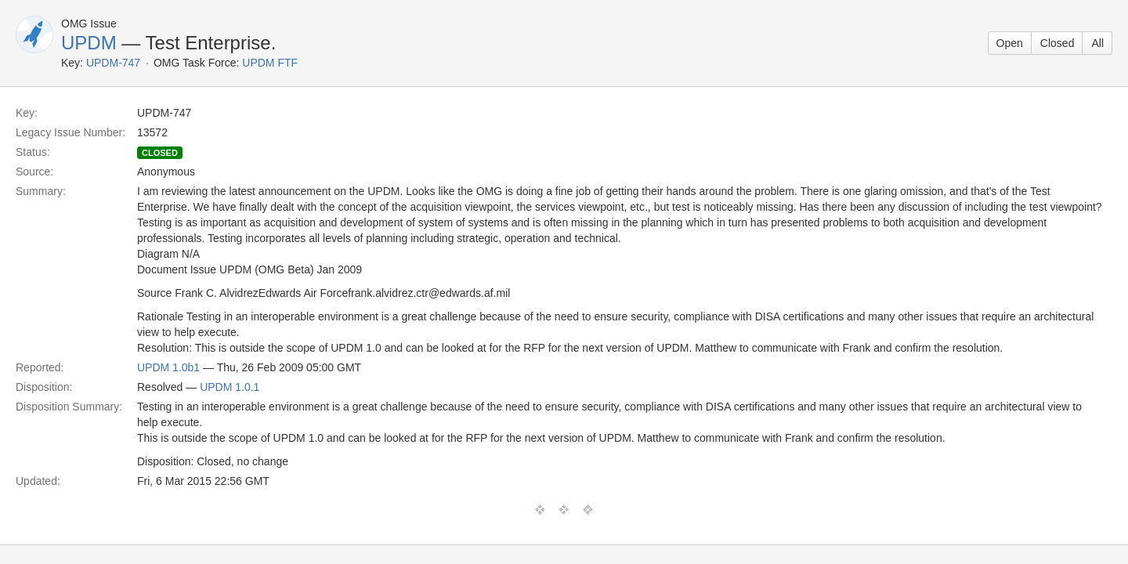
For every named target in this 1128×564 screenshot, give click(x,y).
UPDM (89, 42)
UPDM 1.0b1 (168, 367)
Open (1009, 43)
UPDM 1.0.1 (229, 387)
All (1097, 43)
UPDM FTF (270, 62)
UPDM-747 (113, 62)
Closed (1057, 43)
